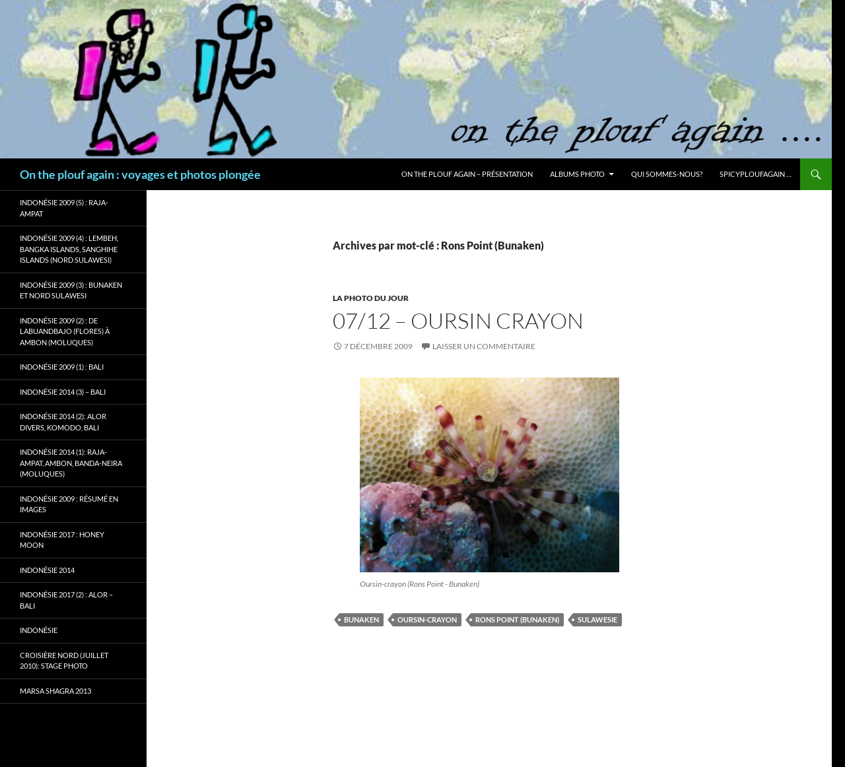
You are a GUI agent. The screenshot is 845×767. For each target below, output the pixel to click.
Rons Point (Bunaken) (517, 619)
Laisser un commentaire (483, 346)
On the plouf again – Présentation (467, 174)
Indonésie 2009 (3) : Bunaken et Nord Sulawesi (71, 290)
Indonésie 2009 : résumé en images (69, 504)
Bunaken (361, 619)
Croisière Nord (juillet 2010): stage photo (64, 661)
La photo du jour (371, 298)
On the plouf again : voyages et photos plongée (140, 174)
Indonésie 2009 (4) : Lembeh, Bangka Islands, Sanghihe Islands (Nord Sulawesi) (69, 249)
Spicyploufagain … (756, 174)
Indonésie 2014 (47, 570)
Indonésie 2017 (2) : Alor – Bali (66, 600)
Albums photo (577, 174)
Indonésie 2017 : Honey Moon (62, 540)
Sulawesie (597, 619)
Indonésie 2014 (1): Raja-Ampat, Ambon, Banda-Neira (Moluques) (71, 463)
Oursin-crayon (427, 619)
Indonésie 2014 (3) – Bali (63, 391)
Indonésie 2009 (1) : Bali (62, 366)
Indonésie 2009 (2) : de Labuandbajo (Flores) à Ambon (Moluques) (65, 331)
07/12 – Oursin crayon (458, 320)
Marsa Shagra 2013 (55, 690)
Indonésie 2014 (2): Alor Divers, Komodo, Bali (63, 422)
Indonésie (38, 630)
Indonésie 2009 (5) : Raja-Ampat (64, 208)
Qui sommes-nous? (666, 174)
